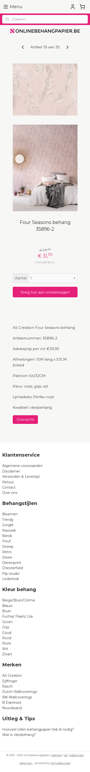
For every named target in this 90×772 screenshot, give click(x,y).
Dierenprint (11, 563)
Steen (7, 557)
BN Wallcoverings (17, 697)
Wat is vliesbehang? (19, 735)
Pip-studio (10, 573)
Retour (8, 482)
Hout (6, 541)
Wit (5, 649)
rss (65, 755)
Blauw (7, 606)
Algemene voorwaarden (22, 466)
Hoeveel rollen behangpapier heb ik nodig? (38, 729)
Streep (7, 546)
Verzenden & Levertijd (20, 476)
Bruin (6, 611)
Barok (7, 536)
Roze (6, 643)
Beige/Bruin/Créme (18, 600)
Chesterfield (13, 568)
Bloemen (10, 514)
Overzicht (25, 419)
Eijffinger (9, 681)
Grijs (5, 627)
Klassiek (9, 530)
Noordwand (12, 708)
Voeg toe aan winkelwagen (45, 292)
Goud (6, 633)
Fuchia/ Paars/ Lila (17, 616)
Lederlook (10, 579)
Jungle (7, 525)
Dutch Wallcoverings (19, 691)
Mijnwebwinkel (60, 763)
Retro (7, 552)
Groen (7, 622)
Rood (6, 638)
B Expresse (11, 702)
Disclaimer (11, 471)
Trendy (8, 519)
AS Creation (12, 675)
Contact (9, 487)
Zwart (7, 654)
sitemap (57, 755)
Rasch (7, 686)
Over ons (10, 493)
